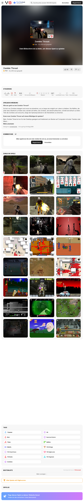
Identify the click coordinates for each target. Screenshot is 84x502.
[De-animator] (68, 226)
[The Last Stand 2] (15, 328)
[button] (8, 124)
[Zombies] (22, 462)
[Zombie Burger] (68, 328)
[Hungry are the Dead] (15, 287)
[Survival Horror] (62, 437)
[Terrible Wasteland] (68, 165)
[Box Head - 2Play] (68, 267)
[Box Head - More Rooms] (15, 246)
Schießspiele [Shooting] (13, 126)
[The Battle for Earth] (68, 205)
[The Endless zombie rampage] (42, 267)
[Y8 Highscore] (62, 452)
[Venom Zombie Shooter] (15, 185)
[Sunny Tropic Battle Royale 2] (15, 205)
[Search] (31, 2)
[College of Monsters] (15, 165)
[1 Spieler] (22, 432)
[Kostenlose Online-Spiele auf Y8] (8, 2)
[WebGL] (22, 447)
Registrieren (77, 3)
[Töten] (22, 442)
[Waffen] (62, 442)
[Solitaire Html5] (68, 185)
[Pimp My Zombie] (42, 287)
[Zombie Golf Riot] (68, 287)
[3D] (62, 432)
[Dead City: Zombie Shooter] (42, 205)
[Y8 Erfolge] (62, 447)
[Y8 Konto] (22, 457)
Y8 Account (77, 470)
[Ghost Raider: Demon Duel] (42, 226)
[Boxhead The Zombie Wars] (68, 308)
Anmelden (65, 3)
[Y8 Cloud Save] (22, 452)
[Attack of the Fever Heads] (68, 246)
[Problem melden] (77, 69)
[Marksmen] (42, 308)
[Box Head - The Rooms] (42, 246)
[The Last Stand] (15, 267)
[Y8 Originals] (62, 457)
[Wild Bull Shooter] (42, 185)
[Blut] (22, 437)
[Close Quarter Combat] (15, 308)
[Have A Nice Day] (42, 328)
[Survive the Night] (42, 165)
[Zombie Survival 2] (15, 226)
